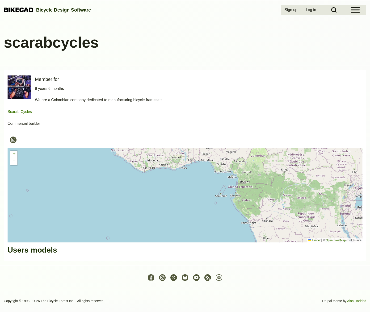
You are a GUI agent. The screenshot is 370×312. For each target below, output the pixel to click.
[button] (13, 154)
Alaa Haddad (356, 301)
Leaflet (314, 240)
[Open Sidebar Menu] (355, 10)
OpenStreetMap (336, 240)
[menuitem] (291, 10)
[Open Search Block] (334, 10)
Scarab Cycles (20, 112)
